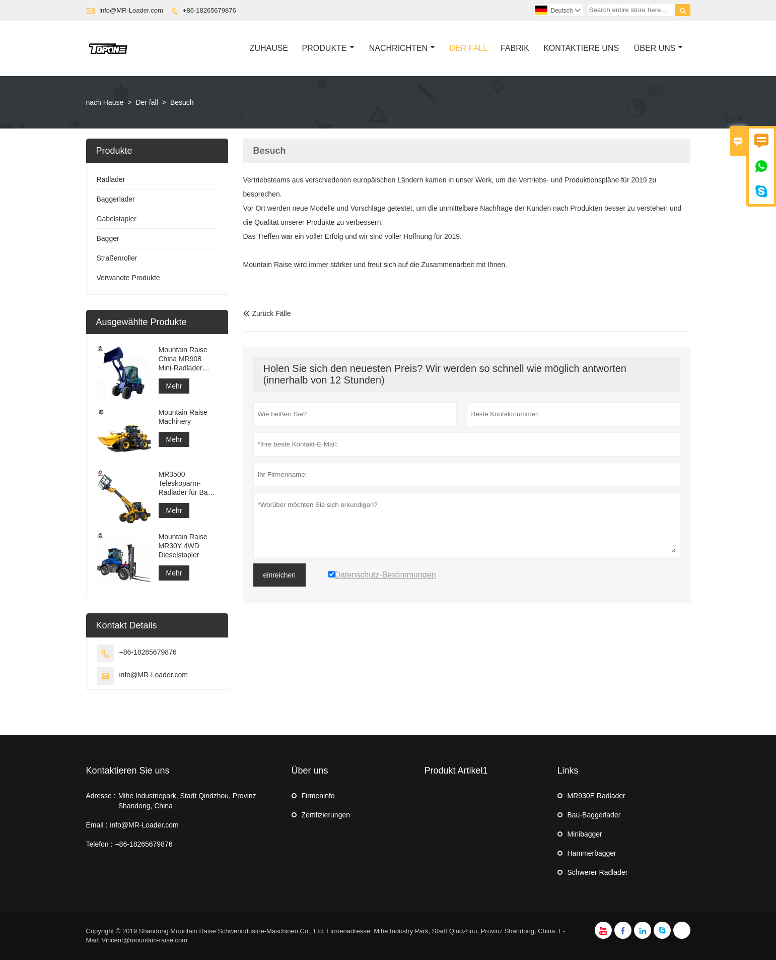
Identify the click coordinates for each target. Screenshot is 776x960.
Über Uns (658, 48)
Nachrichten (402, 48)
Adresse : (101, 796)
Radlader (111, 179)
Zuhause (269, 48)
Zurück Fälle (267, 313)
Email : (97, 825)
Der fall (146, 102)
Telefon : (99, 844)
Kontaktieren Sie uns (128, 770)
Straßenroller (117, 258)
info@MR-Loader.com (131, 10)
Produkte (328, 48)
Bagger (108, 238)
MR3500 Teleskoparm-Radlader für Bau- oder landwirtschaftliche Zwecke (187, 483)
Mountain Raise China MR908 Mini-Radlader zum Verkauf (183, 359)
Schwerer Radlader (598, 872)
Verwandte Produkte (128, 278)
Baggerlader (116, 199)
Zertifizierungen (326, 815)
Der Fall (469, 48)
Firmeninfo (318, 796)
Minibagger (585, 834)
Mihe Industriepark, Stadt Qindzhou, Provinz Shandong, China (187, 801)
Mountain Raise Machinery (183, 416)
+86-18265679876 (209, 10)
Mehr (174, 386)
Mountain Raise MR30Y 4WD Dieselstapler (183, 546)
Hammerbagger (592, 853)
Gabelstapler (116, 219)
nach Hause (105, 102)
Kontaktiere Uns (581, 48)
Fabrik (515, 48)
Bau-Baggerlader (594, 815)
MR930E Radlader (596, 796)
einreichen (279, 575)
